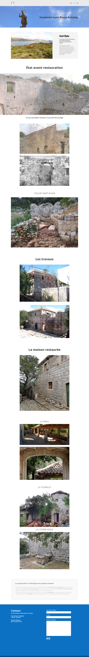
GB (77, 3)
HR (71, 3)
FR (74, 3)
